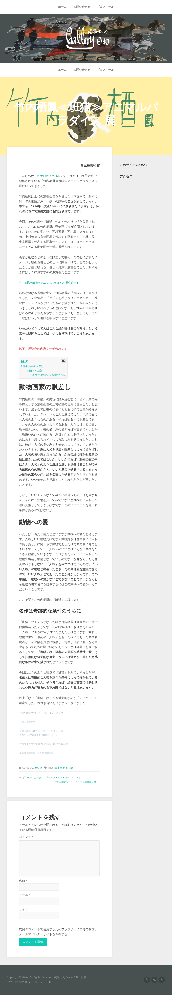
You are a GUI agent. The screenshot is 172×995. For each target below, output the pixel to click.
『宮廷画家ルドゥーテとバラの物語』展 (72, 782)
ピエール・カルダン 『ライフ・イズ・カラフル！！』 (56, 777)
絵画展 (71, 767)
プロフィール (106, 6)
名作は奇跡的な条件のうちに (52, 374)
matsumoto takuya (49, 176)
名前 (23, 880)
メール (24, 895)
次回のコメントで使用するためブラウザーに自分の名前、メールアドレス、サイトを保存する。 (58, 932)
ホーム (61, 6)
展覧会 (38, 767)
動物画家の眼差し (35, 366)
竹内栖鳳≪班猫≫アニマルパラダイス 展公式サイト (54, 282)
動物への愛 (36, 370)
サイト (23, 909)
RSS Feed (52, 982)
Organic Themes (34, 982)
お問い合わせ (82, 6)
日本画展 (60, 767)
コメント (26, 837)
